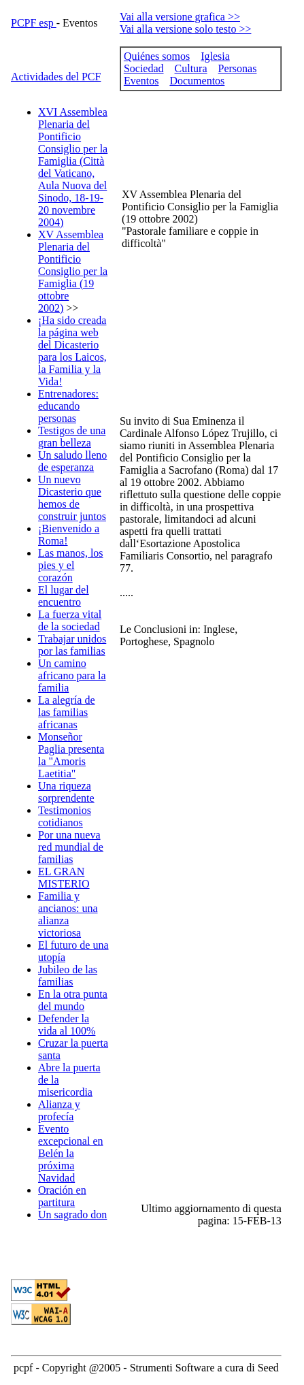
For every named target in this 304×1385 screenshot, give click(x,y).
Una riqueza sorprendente (66, 792)
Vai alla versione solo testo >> (186, 29)
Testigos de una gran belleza (71, 437)
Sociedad (144, 68)
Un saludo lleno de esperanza (72, 461)
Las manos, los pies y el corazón (70, 565)
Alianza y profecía (59, 1110)
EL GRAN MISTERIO (64, 878)
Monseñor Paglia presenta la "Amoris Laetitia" (71, 755)
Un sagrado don (72, 1214)
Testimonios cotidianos (64, 816)
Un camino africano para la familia (71, 675)
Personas (237, 68)
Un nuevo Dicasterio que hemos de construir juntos (72, 498)
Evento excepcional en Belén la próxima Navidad (70, 1153)
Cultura (191, 68)
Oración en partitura (62, 1196)
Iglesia (215, 56)
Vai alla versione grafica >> (180, 16)
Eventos (141, 80)
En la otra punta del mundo (72, 1000)
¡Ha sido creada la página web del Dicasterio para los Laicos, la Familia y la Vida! (72, 350)
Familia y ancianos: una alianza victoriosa (68, 914)
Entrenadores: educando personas (68, 406)
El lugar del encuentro (63, 596)
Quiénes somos (157, 56)
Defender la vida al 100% (66, 1025)
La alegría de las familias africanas (66, 712)
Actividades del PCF (56, 76)
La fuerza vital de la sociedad (69, 620)
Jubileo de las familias (67, 976)
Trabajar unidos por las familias (72, 645)
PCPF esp (33, 23)
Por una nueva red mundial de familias (70, 847)
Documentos (196, 80)
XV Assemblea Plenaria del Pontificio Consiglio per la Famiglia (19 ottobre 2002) (72, 271)
